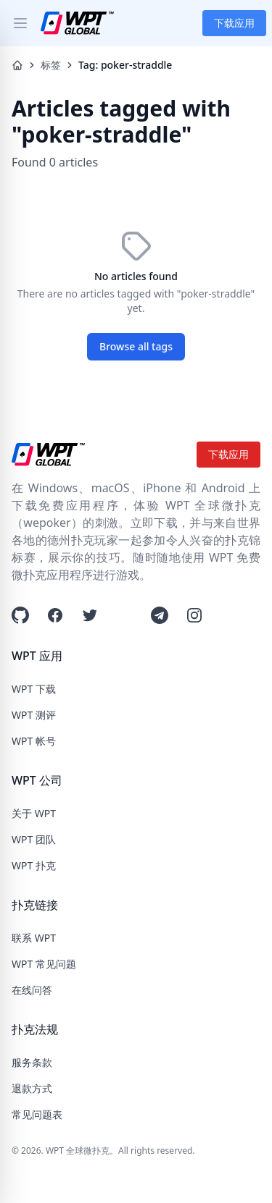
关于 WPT (34, 813)
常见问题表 (37, 1114)
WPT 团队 (34, 839)
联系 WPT (34, 938)
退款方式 (32, 1088)
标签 (51, 65)
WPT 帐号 (34, 741)
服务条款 (32, 1062)
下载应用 (234, 23)
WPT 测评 (34, 715)
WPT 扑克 (34, 865)
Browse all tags (136, 346)
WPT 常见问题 (44, 964)
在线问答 (32, 990)
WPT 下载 (34, 689)
